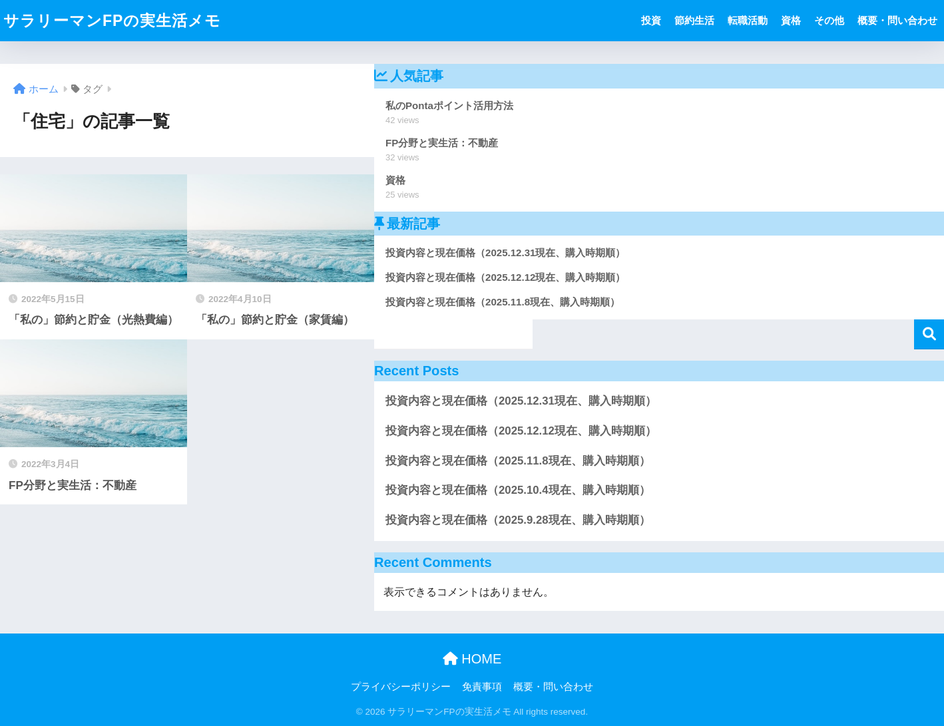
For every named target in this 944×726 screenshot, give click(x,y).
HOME (472, 658)
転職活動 (748, 20)
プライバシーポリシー (401, 686)
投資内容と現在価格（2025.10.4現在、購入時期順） (517, 490)
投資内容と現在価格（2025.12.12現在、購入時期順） (520, 431)
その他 (829, 20)
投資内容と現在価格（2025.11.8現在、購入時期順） (517, 460)
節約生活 (694, 20)
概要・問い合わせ (897, 20)
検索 (929, 334)
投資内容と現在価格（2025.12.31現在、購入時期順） (520, 401)
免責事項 (482, 686)
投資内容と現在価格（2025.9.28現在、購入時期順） (517, 520)
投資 (651, 20)
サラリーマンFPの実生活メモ (112, 20)
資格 (791, 20)
